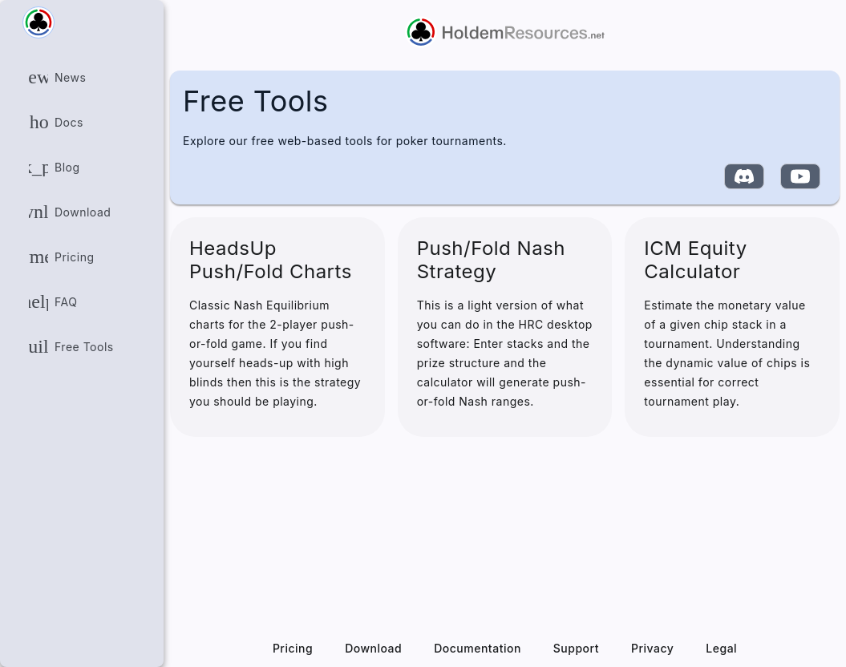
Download (373, 648)
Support (576, 648)
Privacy (652, 648)
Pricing (293, 648)
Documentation (477, 648)
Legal (721, 648)
